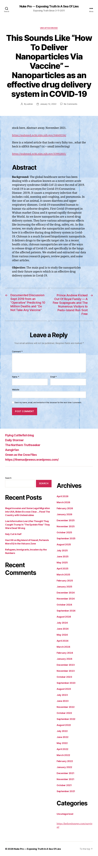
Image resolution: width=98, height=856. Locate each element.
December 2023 (66, 664)
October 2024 (64, 604)
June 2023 (63, 701)
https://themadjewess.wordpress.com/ (33, 459)
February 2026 (65, 508)
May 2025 (62, 562)
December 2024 (66, 592)
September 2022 (66, 719)
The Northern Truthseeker (23, 445)
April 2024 (62, 640)
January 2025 (64, 586)
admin (30, 104)
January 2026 (64, 514)
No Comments (70, 104)
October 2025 (64, 532)
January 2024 (64, 658)
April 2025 (62, 568)
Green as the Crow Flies (22, 454)
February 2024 (65, 652)
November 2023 (66, 670)
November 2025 (66, 526)
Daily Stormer (14, 440)
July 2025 (62, 550)
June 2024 (63, 628)
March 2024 (63, 646)
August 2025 (64, 544)
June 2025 (63, 556)
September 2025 (66, 538)
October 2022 (64, 713)
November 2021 (65, 779)
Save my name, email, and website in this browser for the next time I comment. (48, 402)
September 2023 (66, 682)
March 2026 (63, 502)
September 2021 (66, 791)
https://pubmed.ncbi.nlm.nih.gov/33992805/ (39, 154)
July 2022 (62, 731)
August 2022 (64, 725)
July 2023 (62, 694)
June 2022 (62, 737)
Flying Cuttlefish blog (20, 435)
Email (53, 377)
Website (15, 389)
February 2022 (65, 761)
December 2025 (66, 520)
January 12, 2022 (48, 104)
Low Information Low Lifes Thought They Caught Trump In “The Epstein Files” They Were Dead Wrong (27, 524)
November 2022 (66, 707)
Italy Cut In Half (13, 534)
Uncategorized (49, 28)
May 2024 (62, 634)
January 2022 (64, 767)
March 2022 (63, 755)
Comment (17, 351)
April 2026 (62, 496)
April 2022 (62, 749)
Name (15, 377)
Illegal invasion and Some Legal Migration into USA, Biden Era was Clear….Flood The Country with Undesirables (27, 511)
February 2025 (65, 580)
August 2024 (64, 616)
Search (8, 478)
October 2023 (64, 676)
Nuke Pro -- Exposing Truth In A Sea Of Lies (49, 6)
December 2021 (65, 773)
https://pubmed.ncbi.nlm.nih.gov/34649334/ (39, 135)
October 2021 (64, 785)
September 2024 (66, 610)
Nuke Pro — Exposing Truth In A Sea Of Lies (37, 848)
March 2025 (63, 574)
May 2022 (62, 743)
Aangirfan (12, 450)
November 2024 (66, 598)
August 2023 (64, 688)
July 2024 (62, 622)
